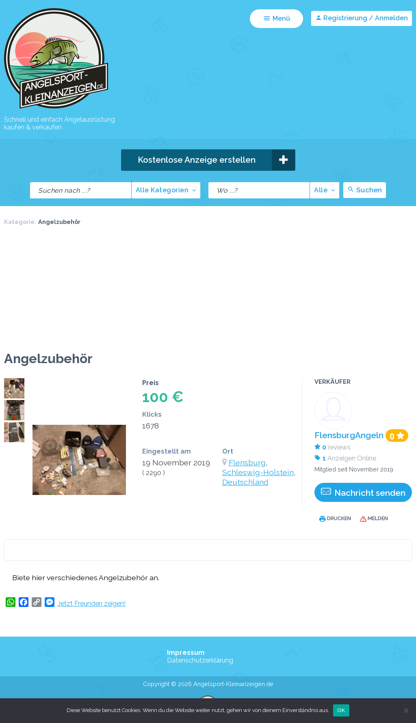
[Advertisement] (208, 290)
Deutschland (245, 482)
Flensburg (247, 462)
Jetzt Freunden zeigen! (92, 603)
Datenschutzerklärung (200, 660)
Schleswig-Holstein (258, 472)
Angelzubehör (59, 221)
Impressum (186, 652)
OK (341, 710)
